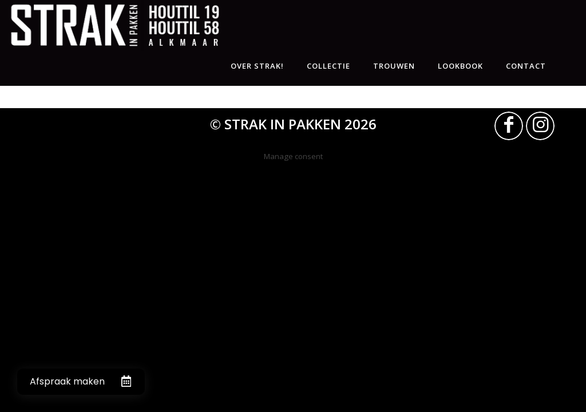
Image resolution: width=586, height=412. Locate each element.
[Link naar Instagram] (540, 126)
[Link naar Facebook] (508, 126)
